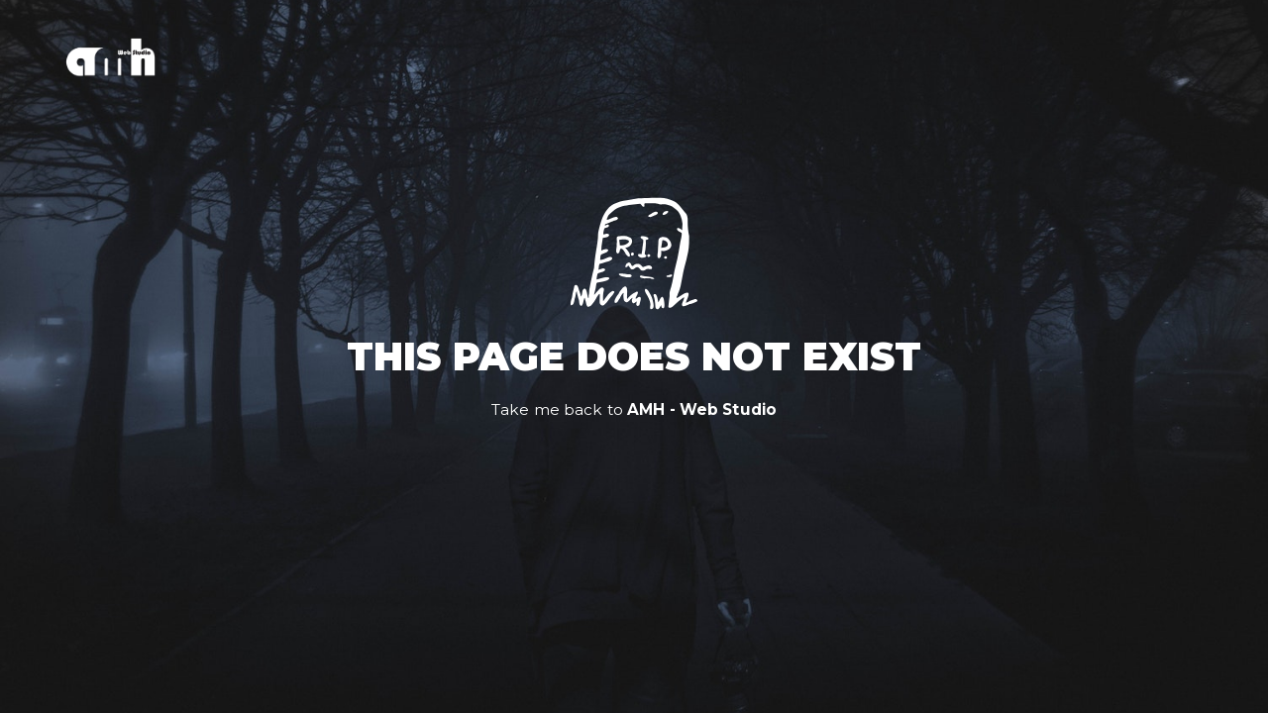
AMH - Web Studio (702, 409)
